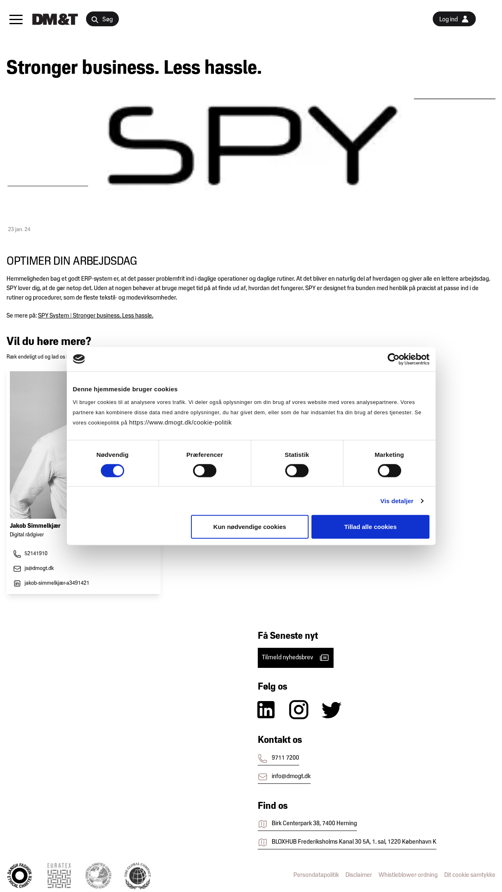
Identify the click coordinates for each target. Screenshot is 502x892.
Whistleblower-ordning (408, 875)
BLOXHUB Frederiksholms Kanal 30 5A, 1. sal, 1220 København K (347, 842)
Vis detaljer (396, 500)
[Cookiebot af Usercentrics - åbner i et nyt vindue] (393, 359)
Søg (102, 20)
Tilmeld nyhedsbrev (295, 658)
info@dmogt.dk (284, 777)
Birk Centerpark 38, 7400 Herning (307, 824)
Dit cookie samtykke (469, 875)
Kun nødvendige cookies (250, 526)
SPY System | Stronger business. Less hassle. (95, 316)
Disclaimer (358, 875)
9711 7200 (278, 758)
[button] (16, 19)
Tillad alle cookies (370, 526)
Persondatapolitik (316, 875)
